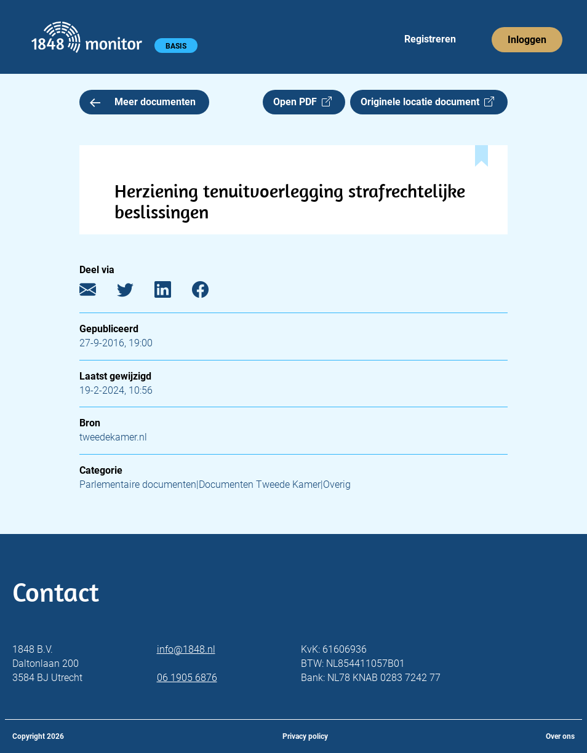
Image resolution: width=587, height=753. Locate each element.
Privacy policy (305, 736)
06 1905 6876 (187, 677)
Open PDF (302, 102)
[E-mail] (96, 292)
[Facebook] (209, 292)
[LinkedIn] (172, 292)
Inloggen (527, 40)
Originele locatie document (427, 102)
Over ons (560, 736)
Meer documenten (143, 102)
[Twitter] (134, 292)
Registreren (430, 39)
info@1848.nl (186, 649)
